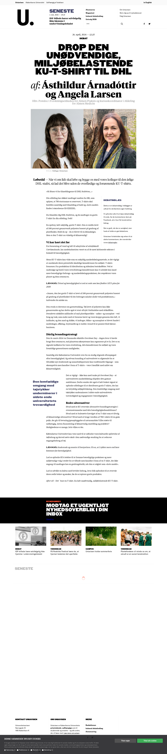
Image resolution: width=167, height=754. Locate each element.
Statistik (37, 750)
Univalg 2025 (91, 19)
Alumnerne (90, 10)
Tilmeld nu (50, 519)
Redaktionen (91, 725)
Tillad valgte (125, 741)
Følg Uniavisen (125, 16)
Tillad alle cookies (150, 741)
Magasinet (90, 13)
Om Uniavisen (125, 10)
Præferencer (24, 750)
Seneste (61, 11)
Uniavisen (19, 2)
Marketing (48, 750)
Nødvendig (11, 750)
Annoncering (91, 732)
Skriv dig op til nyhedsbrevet (131, 13)
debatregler (112, 242)
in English (148, 2)
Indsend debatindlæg (94, 16)
